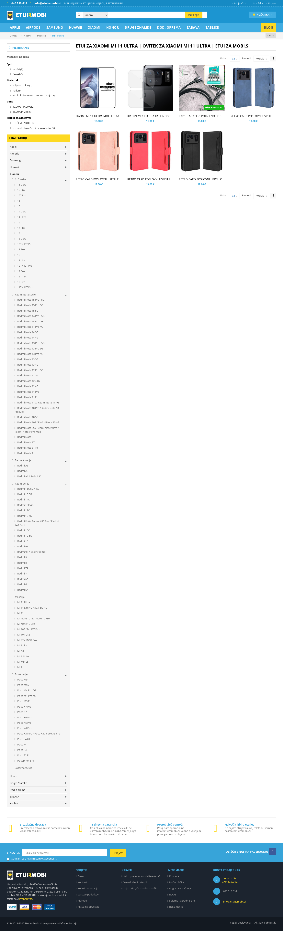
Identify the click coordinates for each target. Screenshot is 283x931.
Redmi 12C (23, 510)
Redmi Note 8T (26, 442)
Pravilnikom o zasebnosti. (42, 858)
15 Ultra (21, 184)
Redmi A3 (22, 471)
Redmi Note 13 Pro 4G (30, 354)
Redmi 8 (22, 562)
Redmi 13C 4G (25, 505)
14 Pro (21, 228)
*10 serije (20, 179)
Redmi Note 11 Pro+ (29, 391)
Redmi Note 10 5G (27, 417)
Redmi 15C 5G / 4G (28, 488)
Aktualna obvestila (88, 906)
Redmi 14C (23, 499)
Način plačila (176, 882)
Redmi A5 (22, 465)
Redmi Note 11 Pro (28, 397)
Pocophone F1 (25, 760)
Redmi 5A (22, 590)
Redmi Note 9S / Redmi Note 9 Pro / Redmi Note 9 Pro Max (37, 429)
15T (19, 200)
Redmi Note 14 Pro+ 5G (30, 316)
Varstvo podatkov (88, 894)
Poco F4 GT (23, 739)
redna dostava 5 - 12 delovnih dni (34, 128)
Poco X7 (22, 712)
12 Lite (21, 282)
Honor (13, 776)
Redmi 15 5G (24, 494)
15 (18, 206)
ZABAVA (14, 796)
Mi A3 (20, 651)
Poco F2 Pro (24, 755)
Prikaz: (224, 58)
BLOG (172, 894)
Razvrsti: (247, 58)
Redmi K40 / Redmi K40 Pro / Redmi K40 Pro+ (37, 523)
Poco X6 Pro (24, 717)
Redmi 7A (22, 568)
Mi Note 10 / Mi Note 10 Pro (33, 618)
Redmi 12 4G (24, 516)
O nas (81, 876)
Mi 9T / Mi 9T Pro (27, 640)
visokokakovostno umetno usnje (34, 95)
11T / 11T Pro (24, 287)
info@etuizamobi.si (234, 901)
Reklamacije (176, 906)
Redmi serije (21, 483)
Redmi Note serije (25, 294)
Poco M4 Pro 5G (26, 690)
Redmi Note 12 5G (27, 375)
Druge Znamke (18, 783)
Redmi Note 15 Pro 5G (30, 305)
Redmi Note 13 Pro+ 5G (30, 343)
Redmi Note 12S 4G (28, 381)
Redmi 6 (22, 584)
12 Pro (21, 271)
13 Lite (21, 260)
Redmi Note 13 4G (27, 364)
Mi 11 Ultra (23, 602)
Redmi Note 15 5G (27, 310)
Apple (13, 146)
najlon (18, 90)
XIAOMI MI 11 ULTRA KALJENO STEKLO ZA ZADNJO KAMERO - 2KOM (171, 116)
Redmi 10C (23, 530)
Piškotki (82, 900)
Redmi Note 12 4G (27, 386)
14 (18, 233)
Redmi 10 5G (24, 535)
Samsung (15, 160)
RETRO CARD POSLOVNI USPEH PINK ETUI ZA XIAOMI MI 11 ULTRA (119, 179)
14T (19, 222)
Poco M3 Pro (24, 701)
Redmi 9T (22, 546)
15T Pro (21, 195)
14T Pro (21, 217)
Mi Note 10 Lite (26, 624)
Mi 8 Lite (22, 645)
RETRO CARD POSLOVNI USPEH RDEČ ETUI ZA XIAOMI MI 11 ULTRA (170, 179)
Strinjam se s (16, 859)
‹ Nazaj (270, 35)
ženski (18, 74)
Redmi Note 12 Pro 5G (30, 370)
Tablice (14, 803)
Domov (13, 35)
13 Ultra (21, 238)
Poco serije (21, 674)
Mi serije (41, 35)
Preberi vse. (26, 899)
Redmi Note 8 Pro (27, 447)
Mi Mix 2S (22, 661)
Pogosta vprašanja (180, 888)
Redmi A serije (22, 460)
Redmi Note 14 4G (27, 337)
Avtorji (72, 923)
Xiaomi (27, 35)
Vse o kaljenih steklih (135, 882)
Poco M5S (23, 685)
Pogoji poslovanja (88, 888)
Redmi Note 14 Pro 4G (30, 326)
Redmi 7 (22, 573)
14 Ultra (21, 211)
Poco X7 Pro (24, 706)
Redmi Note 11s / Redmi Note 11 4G (38, 402)
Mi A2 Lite (23, 656)
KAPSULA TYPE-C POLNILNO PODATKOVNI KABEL (210, 116)
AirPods (14, 153)
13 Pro (21, 249)
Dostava (174, 876)
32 (234, 59)
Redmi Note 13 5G (27, 359)
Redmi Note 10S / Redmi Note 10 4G (38, 422)
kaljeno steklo (22, 85)
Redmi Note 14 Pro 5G (30, 321)
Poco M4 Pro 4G (26, 696)
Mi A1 (20, 667)
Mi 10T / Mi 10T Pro (28, 629)
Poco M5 (22, 679)
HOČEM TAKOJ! (23, 123)
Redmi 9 (22, 557)
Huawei (14, 167)
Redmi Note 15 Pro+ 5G (30, 299)
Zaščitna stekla (23, 768)
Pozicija (260, 58)
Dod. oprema (17, 790)
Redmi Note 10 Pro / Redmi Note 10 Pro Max (37, 410)
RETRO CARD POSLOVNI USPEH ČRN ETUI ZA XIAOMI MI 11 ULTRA (221, 179)
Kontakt (82, 882)
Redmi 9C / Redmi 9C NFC (32, 552)
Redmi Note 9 (25, 437)
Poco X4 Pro (24, 728)
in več (22, 111)
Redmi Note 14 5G (27, 332)
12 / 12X (22, 276)
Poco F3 (22, 750)
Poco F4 (22, 744)
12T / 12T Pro (24, 265)
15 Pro (21, 190)
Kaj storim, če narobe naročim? (141, 888)
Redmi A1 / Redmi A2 (29, 476)
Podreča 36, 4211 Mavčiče (230, 880)
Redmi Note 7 (25, 453)
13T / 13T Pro (24, 244)
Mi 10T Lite (23, 634)
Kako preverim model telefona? (141, 876)
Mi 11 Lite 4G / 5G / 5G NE (32, 607)
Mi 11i (20, 613)
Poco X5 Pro (24, 722)
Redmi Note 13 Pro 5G (30, 348)
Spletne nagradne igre (182, 900)
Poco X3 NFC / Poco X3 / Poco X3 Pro (38, 733)
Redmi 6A (22, 579)
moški (18, 69)
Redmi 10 (22, 541)
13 (18, 255)
